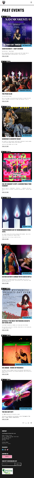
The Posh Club (7, 94)
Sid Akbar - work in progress (12, 368)
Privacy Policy (5, 442)
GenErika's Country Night (11, 139)
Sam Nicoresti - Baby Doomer (12, 49)
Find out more (5, 56)
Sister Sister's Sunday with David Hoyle (17, 277)
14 (28, 423)
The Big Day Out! (7, 412)
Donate (7, 456)
